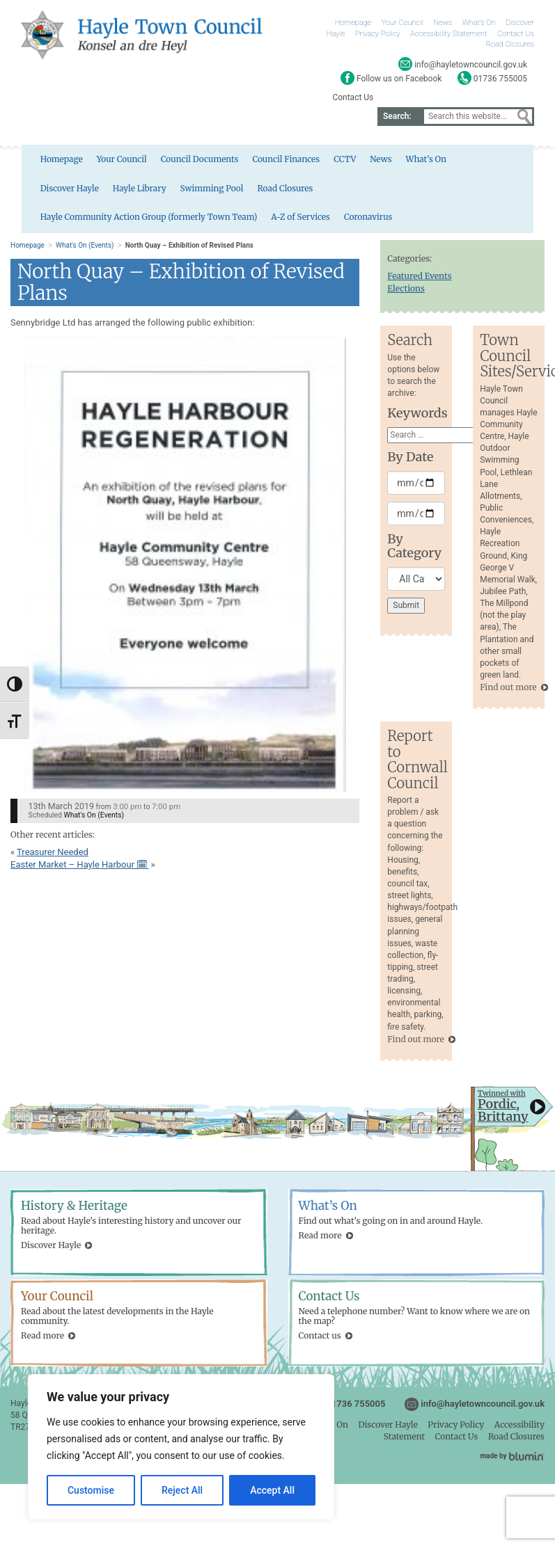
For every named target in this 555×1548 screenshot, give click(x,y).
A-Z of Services (498, 191)
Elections (406, 292)
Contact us (320, 1339)
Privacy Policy (377, 33)
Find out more (508, 690)
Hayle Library (44, 191)
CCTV (325, 162)
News (442, 22)
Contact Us (515, 33)
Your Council (402, 22)
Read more (320, 1239)
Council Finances (266, 162)
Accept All (272, 1490)
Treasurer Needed (52, 855)
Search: (397, 116)
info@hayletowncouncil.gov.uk (483, 1407)
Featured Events (419, 279)
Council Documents (178, 162)
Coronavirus (41, 221)
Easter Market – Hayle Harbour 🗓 (79, 868)
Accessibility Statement (448, 33)
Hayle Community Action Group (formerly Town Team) (344, 191)
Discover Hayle (471, 162)
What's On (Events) (85, 249)
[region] (181, 1447)
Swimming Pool (118, 191)
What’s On (479, 22)
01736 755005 (355, 1407)
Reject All (182, 1490)
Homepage (353, 22)
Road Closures (510, 44)
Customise (91, 1490)
